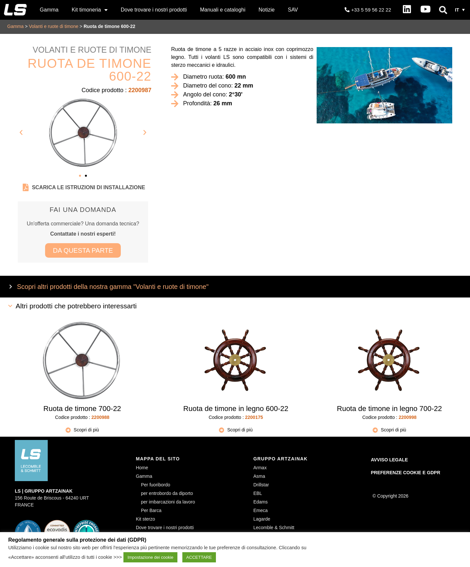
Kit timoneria (90, 10)
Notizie (267, 10)
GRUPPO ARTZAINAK (280, 458)
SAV (293, 10)
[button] (443, 10)
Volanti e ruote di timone (53, 26)
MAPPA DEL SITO (158, 458)
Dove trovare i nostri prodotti (154, 10)
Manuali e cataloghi (223, 10)
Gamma (49, 10)
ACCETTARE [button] (199, 557)
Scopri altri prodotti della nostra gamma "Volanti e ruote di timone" (113, 286)
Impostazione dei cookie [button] (150, 557)
